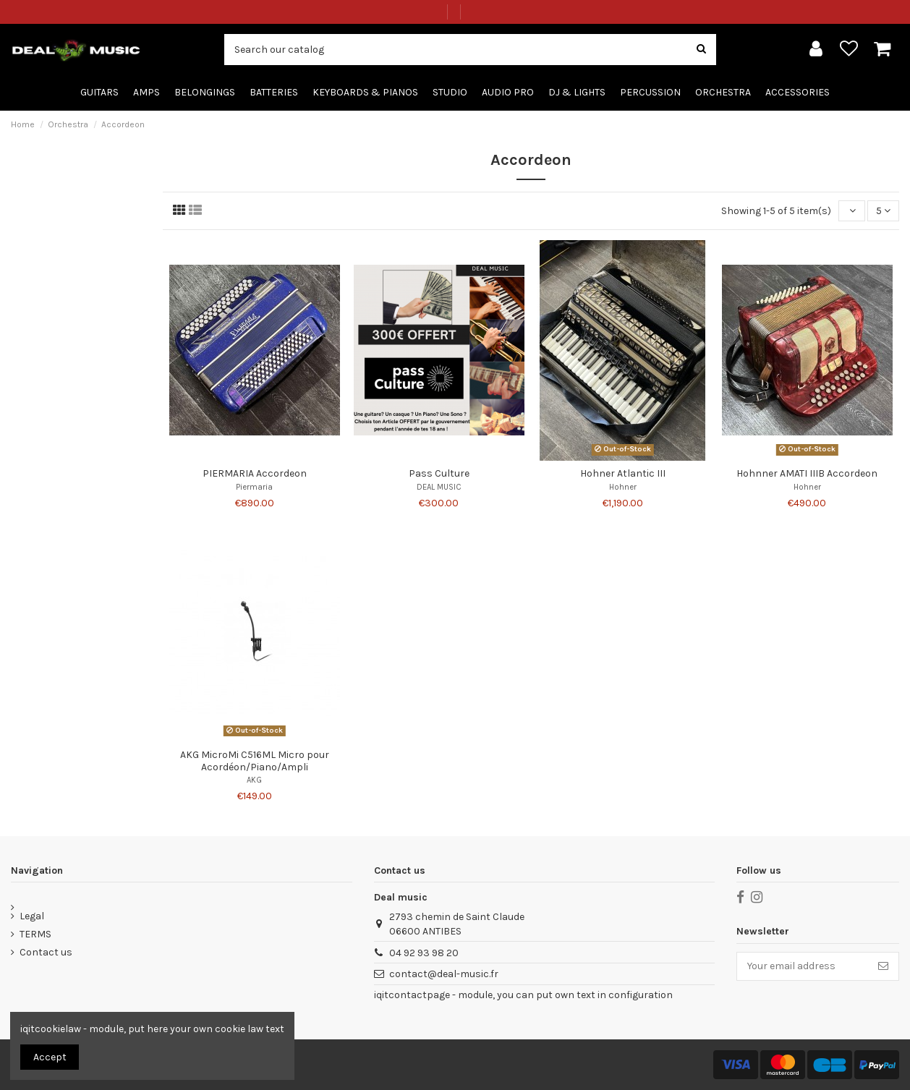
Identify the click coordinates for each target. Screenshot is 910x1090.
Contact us (46, 952)
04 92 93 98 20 (424, 953)
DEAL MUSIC (439, 487)
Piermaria (254, 487)
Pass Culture (439, 473)
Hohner (623, 487)
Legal (32, 916)
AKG (254, 780)
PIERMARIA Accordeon (255, 473)
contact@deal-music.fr (443, 974)
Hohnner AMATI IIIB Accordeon (806, 473)
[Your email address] (802, 966)
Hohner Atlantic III (623, 473)
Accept (50, 1057)
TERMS (35, 934)
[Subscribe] (883, 966)
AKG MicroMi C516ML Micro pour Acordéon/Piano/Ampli (254, 761)
